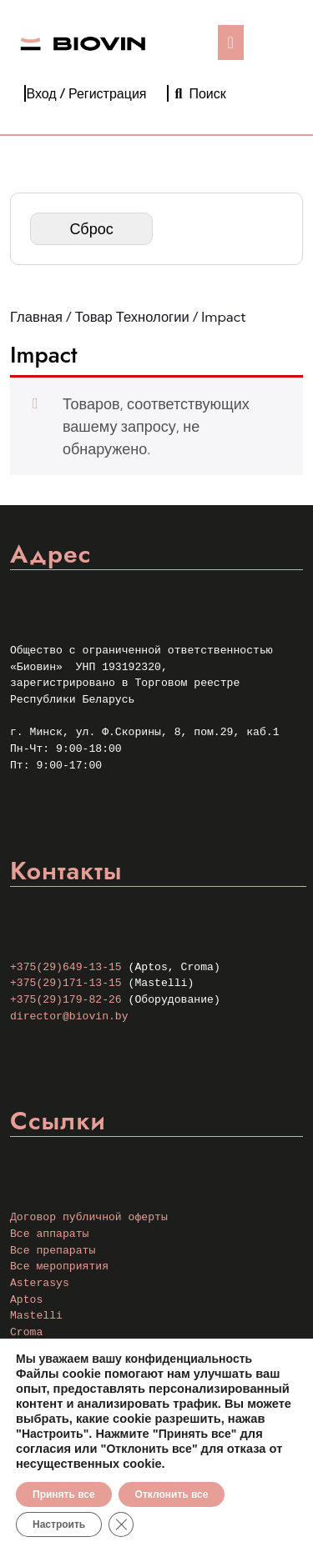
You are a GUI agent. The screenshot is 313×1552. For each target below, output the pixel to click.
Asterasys (39, 1283)
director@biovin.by (69, 1016)
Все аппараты (49, 1234)
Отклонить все (172, 1494)
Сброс (91, 228)
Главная (36, 316)
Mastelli (36, 1315)
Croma (26, 1332)
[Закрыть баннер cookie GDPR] (121, 1524)
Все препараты (52, 1250)
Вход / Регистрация (86, 93)
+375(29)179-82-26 (66, 1000)
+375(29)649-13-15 (66, 967)
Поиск (200, 93)
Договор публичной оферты (89, 1217)
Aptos (26, 1300)
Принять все (64, 1494)
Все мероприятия (59, 1266)
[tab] (231, 42)
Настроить (59, 1524)
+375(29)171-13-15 (66, 983)
